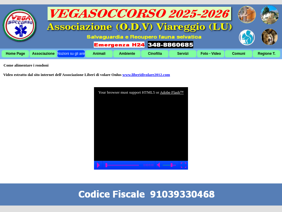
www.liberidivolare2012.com (146, 74)
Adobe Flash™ (172, 92)
